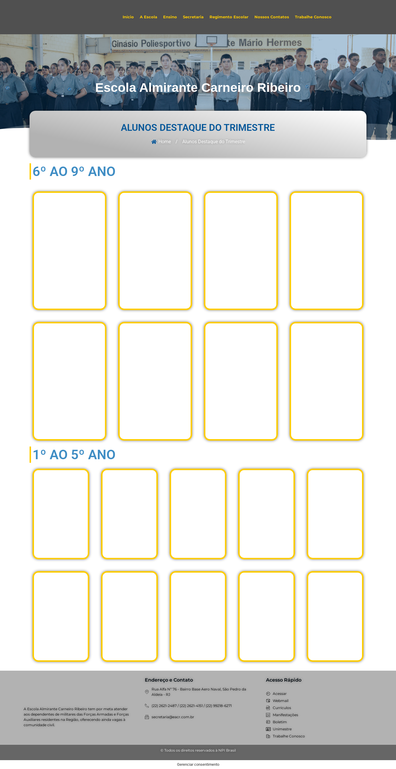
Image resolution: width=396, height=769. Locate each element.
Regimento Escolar (229, 17)
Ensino (170, 17)
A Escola (148, 17)
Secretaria (193, 17)
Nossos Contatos (271, 17)
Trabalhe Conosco (313, 17)
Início (128, 17)
